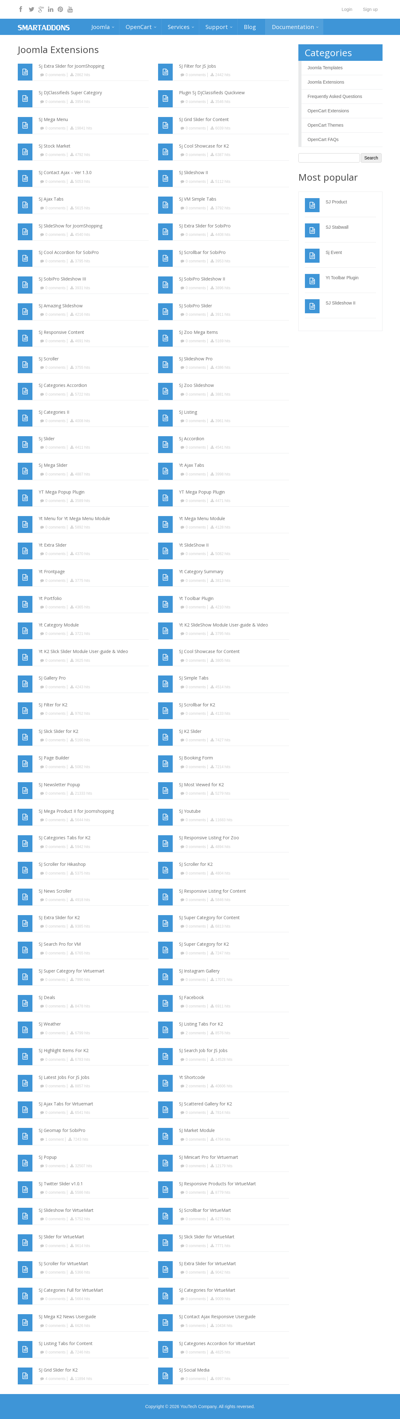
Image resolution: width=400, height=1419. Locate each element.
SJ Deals (47, 997)
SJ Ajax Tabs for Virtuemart (66, 1104)
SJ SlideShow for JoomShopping (70, 226)
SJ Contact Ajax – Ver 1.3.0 (65, 172)
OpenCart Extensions (328, 110)
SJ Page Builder (54, 758)
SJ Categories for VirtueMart (207, 1290)
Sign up (370, 9)
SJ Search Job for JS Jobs (203, 1050)
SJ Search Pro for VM (60, 944)
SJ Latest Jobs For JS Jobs (64, 1077)
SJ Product (336, 201)
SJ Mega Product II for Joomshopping (76, 811)
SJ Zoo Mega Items (198, 332)
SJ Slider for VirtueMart (61, 1237)
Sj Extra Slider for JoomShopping (71, 66)
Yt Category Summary (201, 571)
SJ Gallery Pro (52, 678)
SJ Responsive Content (61, 332)
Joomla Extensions (326, 82)
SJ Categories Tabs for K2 (64, 838)
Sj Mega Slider (53, 465)
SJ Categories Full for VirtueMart (71, 1290)
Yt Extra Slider (52, 545)
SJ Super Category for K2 (204, 944)
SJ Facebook (191, 997)
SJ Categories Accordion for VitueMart (217, 1343)
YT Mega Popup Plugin (61, 492)
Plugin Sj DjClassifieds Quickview (212, 92)
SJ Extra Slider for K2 (59, 917)
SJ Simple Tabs (194, 678)
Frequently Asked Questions (335, 96)
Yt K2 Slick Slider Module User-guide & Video (83, 651)
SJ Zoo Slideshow (196, 385)
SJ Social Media (194, 1370)
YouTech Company (198, 1406)
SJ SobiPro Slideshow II (202, 279)
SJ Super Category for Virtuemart (71, 971)
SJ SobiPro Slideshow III (62, 279)
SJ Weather (50, 1024)
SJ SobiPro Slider (195, 306)
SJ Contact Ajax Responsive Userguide (217, 1316)
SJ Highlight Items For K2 (64, 1050)
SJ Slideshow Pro (196, 359)
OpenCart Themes (326, 125)
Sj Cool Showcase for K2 (204, 146)
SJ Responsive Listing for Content (212, 891)
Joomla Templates (325, 67)
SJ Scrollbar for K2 (197, 705)
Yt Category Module (59, 625)
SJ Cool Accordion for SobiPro (69, 252)
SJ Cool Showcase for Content (209, 651)
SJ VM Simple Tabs (197, 199)
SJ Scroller (49, 359)
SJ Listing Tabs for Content (66, 1343)
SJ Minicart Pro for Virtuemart (208, 1157)
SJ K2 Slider (190, 731)
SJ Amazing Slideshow (61, 306)
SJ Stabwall (337, 227)
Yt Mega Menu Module (202, 518)
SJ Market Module (197, 1130)
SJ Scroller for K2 (196, 864)
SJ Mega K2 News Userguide (67, 1316)
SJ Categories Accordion (63, 385)
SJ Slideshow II (193, 172)
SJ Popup (48, 1157)
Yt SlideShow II (194, 545)
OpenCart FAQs (323, 139)
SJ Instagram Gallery (199, 971)
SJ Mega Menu (53, 119)
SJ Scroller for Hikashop (62, 864)
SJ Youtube (190, 811)
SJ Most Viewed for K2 (201, 785)
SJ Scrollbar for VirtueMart (205, 1210)
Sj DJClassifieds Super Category (70, 92)
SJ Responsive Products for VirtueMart (217, 1184)
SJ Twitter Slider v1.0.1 (61, 1184)
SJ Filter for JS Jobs (197, 66)
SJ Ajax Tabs (51, 199)
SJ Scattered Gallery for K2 (205, 1104)
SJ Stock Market (54, 146)
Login (347, 9)
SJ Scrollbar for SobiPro (202, 252)
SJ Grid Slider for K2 (58, 1370)
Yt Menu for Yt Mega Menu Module (74, 518)
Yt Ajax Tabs (191, 465)
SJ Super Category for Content (209, 917)
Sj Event (334, 252)
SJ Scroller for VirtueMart (63, 1263)
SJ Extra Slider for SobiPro (205, 226)
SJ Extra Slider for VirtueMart (207, 1263)
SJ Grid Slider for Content (204, 119)
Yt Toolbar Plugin (196, 598)
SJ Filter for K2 (53, 705)
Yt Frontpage (52, 571)
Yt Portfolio (50, 598)
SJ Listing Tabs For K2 (201, 1024)
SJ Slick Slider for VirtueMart (206, 1237)
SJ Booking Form (196, 758)
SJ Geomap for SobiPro (62, 1130)
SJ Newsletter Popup (59, 785)
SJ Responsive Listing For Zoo (209, 838)
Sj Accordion (191, 438)
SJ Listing (188, 412)
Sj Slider (47, 438)
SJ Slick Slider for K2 (58, 731)
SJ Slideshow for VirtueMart (66, 1210)
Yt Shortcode (192, 1077)
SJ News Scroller (55, 891)
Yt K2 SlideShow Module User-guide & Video (223, 625)
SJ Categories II (54, 412)
